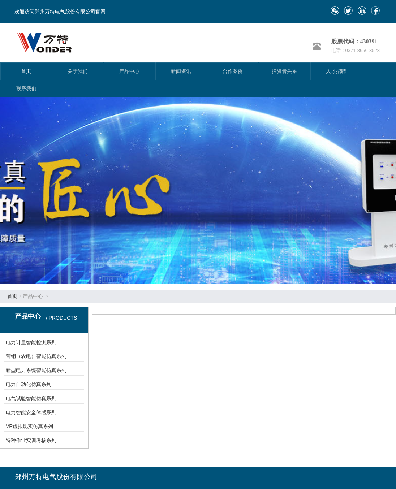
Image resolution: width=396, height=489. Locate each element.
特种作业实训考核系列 (31, 440)
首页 (12, 296)
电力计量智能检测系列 (31, 342)
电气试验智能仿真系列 (31, 398)
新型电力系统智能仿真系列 (36, 370)
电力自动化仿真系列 (28, 384)
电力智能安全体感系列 (31, 412)
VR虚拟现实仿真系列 (29, 426)
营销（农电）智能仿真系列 (36, 356)
